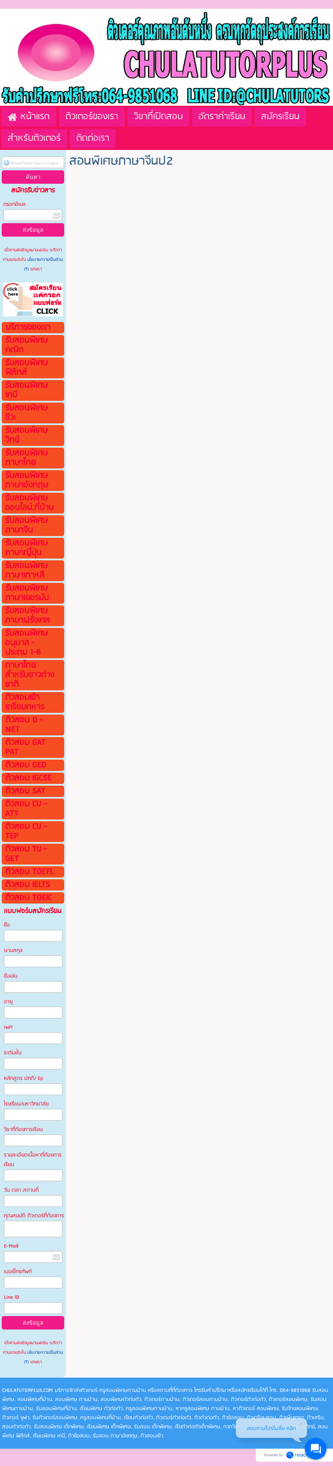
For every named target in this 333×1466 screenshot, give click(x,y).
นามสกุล (13, 950)
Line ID (12, 1297)
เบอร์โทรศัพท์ (18, 1271)
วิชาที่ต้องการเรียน (23, 1129)
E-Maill (11, 1246)
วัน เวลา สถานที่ (22, 1190)
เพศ (8, 1027)
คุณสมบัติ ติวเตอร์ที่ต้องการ (34, 1215)
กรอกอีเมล (14, 204)
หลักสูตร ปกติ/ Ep (23, 1078)
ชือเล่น (11, 976)
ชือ (7, 925)
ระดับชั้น (13, 1052)
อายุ (8, 1001)
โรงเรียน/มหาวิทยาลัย (26, 1103)
